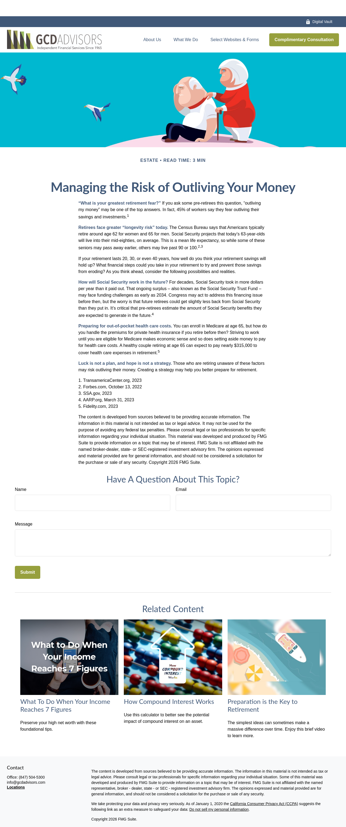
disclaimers (156, 812)
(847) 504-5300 (32, 761)
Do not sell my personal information (218, 793)
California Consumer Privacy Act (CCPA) (264, 787)
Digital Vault (319, 5)
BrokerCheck (210, 822)
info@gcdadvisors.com (26, 766)
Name (20, 473)
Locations (16, 771)
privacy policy (125, 812)
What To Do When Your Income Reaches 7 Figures (65, 689)
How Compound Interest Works (169, 685)
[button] (152, 23)
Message (23, 508)
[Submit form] (27, 556)
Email (181, 473)
